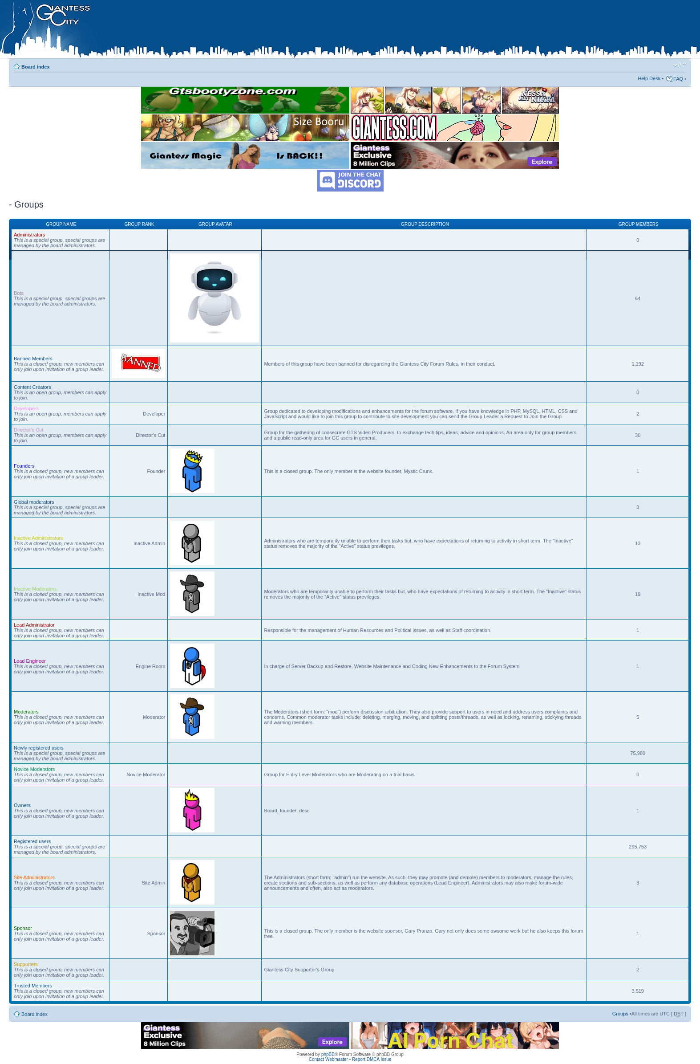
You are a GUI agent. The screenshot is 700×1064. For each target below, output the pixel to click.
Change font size (679, 65)
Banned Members (33, 358)
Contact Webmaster (328, 1059)
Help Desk (649, 78)
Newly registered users (39, 747)
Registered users (32, 841)
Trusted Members (33, 985)
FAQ (678, 79)
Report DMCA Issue (371, 1059)
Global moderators (34, 502)
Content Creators (32, 387)
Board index (35, 66)
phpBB (328, 1054)
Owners (22, 805)
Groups (620, 1013)
